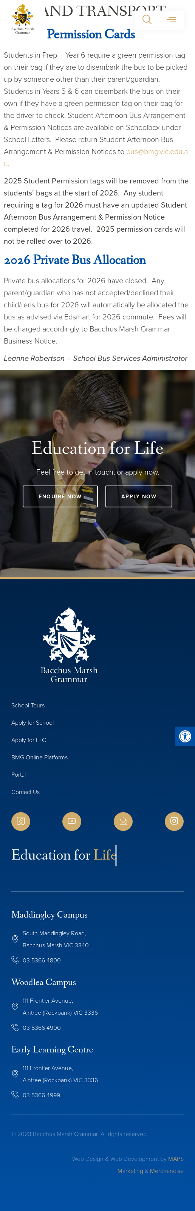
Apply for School (32, 722)
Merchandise (167, 1171)
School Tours (28, 705)
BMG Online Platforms (39, 757)
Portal (18, 774)
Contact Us (25, 792)
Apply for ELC (28, 740)
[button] (147, 20)
